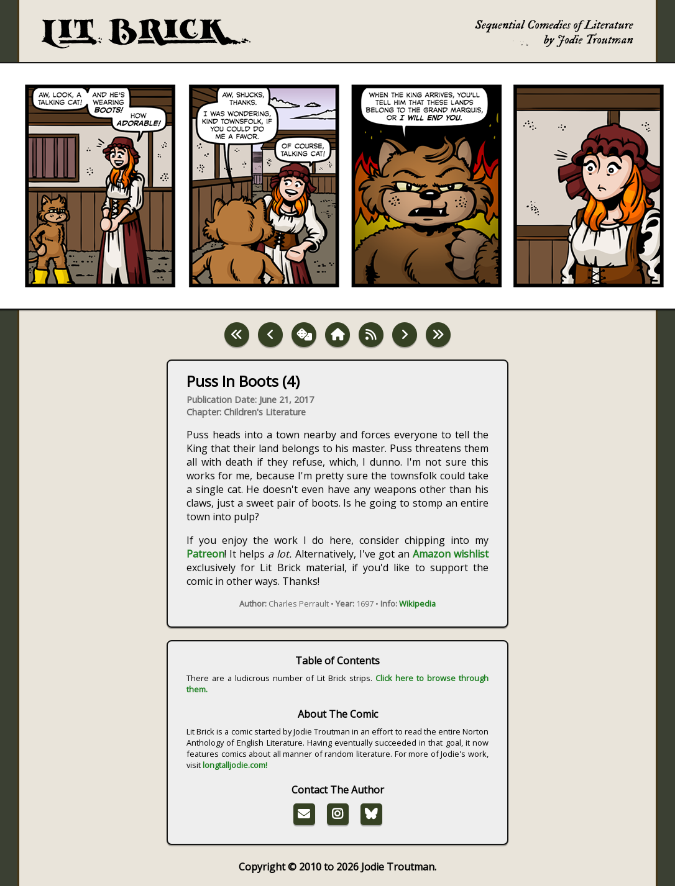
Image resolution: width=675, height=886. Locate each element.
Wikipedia (417, 603)
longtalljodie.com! (235, 765)
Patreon (205, 554)
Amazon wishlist (451, 554)
